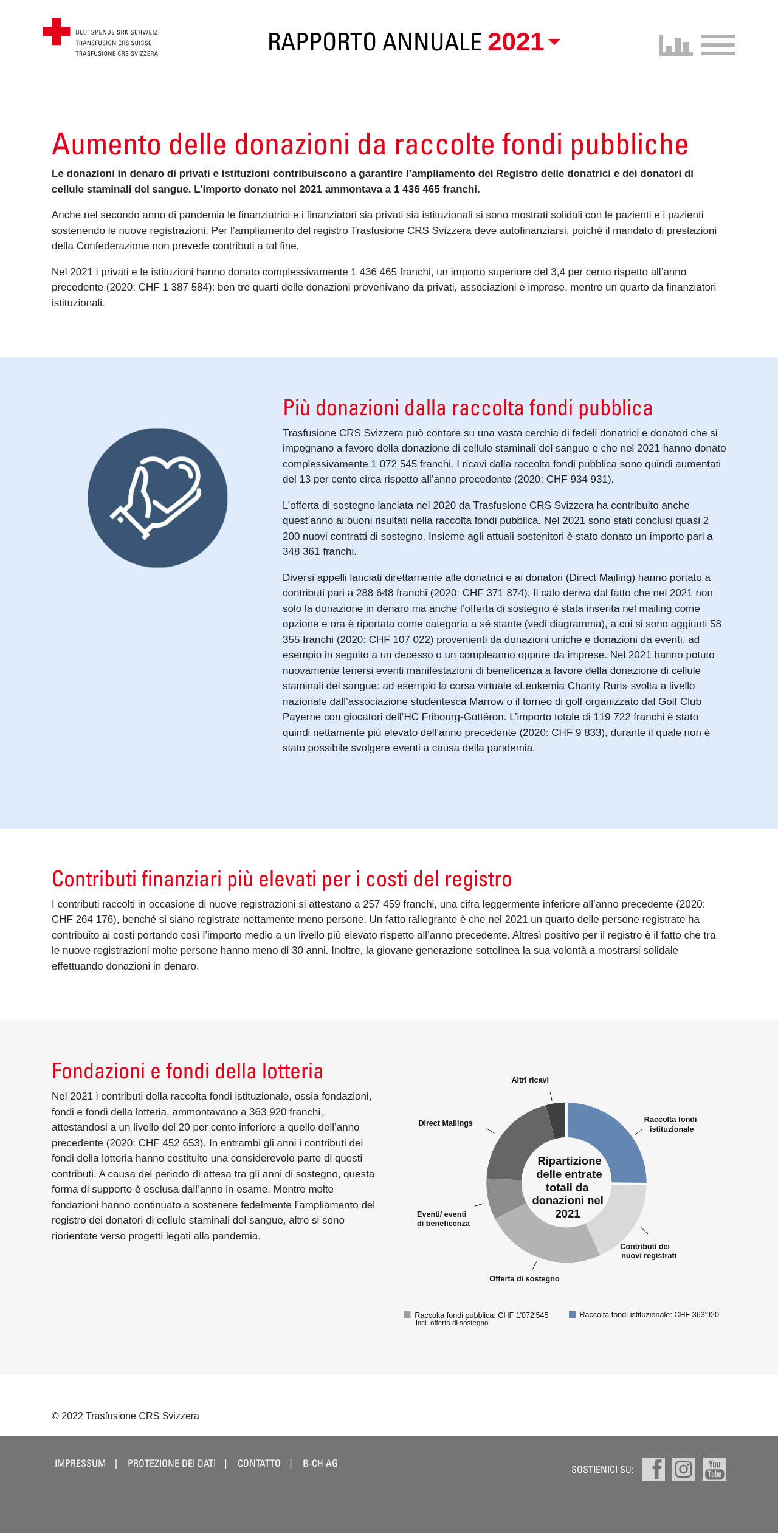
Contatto (259, 1463)
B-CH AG (320, 1463)
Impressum (80, 1463)
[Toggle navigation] (714, 43)
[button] (521, 42)
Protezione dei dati (173, 1463)
